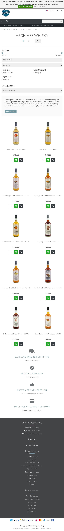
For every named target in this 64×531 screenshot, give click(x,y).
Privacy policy (32, 469)
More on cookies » (40, 6)
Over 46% (8, 73)
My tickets (32, 505)
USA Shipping (32, 481)
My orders (32, 502)
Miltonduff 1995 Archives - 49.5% (16, 242)
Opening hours (32, 456)
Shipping (32, 478)
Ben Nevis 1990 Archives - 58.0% (48, 334)
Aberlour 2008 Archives (48, 150)
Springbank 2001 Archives (48, 242)
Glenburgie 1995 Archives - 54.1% (16, 196)
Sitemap (32, 484)
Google (49, 528)
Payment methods (32, 472)
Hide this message (25, 6)
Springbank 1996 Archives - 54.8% (48, 288)
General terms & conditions (32, 466)
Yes (38, 73)
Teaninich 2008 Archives (16, 150)
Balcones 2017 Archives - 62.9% (16, 334)
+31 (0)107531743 (33, 431)
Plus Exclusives (32, 496)
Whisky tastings (32, 445)
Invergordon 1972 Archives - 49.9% (16, 288)
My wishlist (32, 508)
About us (32, 460)
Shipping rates (32, 475)
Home (4, 29)
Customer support (32, 463)
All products (32, 511)
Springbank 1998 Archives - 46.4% (48, 196)
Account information (32, 499)
